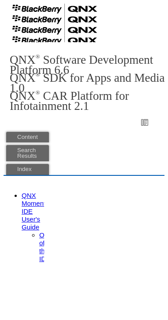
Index (24, 169)
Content (27, 137)
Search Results (27, 153)
